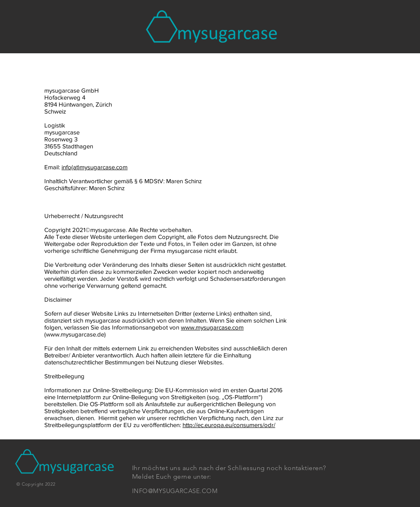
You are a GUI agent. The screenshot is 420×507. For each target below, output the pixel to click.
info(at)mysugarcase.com (95, 167)
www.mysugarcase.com (212, 327)
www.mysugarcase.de (75, 334)
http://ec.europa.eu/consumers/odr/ (229, 424)
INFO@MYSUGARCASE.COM (174, 491)
